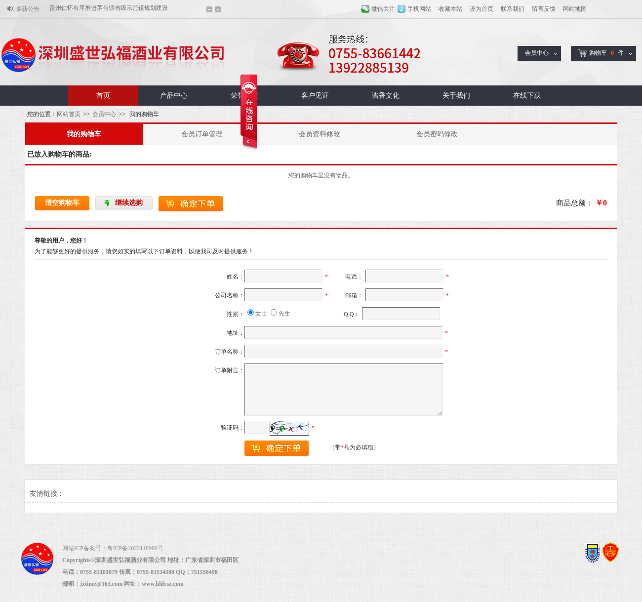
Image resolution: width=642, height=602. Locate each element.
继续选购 (129, 202)
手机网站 (419, 8)
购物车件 (601, 53)
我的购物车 (84, 134)
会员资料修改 (319, 134)
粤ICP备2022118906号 (135, 548)
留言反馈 (544, 8)
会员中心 (537, 52)
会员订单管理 (202, 134)
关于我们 (456, 95)
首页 (103, 95)
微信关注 (383, 8)
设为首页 (481, 8)
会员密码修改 (437, 134)
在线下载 (527, 95)
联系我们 (512, 8)
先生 (284, 313)
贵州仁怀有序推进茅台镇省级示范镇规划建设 (108, 8)
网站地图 (575, 8)
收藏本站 (450, 8)
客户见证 (315, 95)
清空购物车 (62, 202)
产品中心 (174, 95)
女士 (261, 313)
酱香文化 (386, 95)
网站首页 (68, 114)
